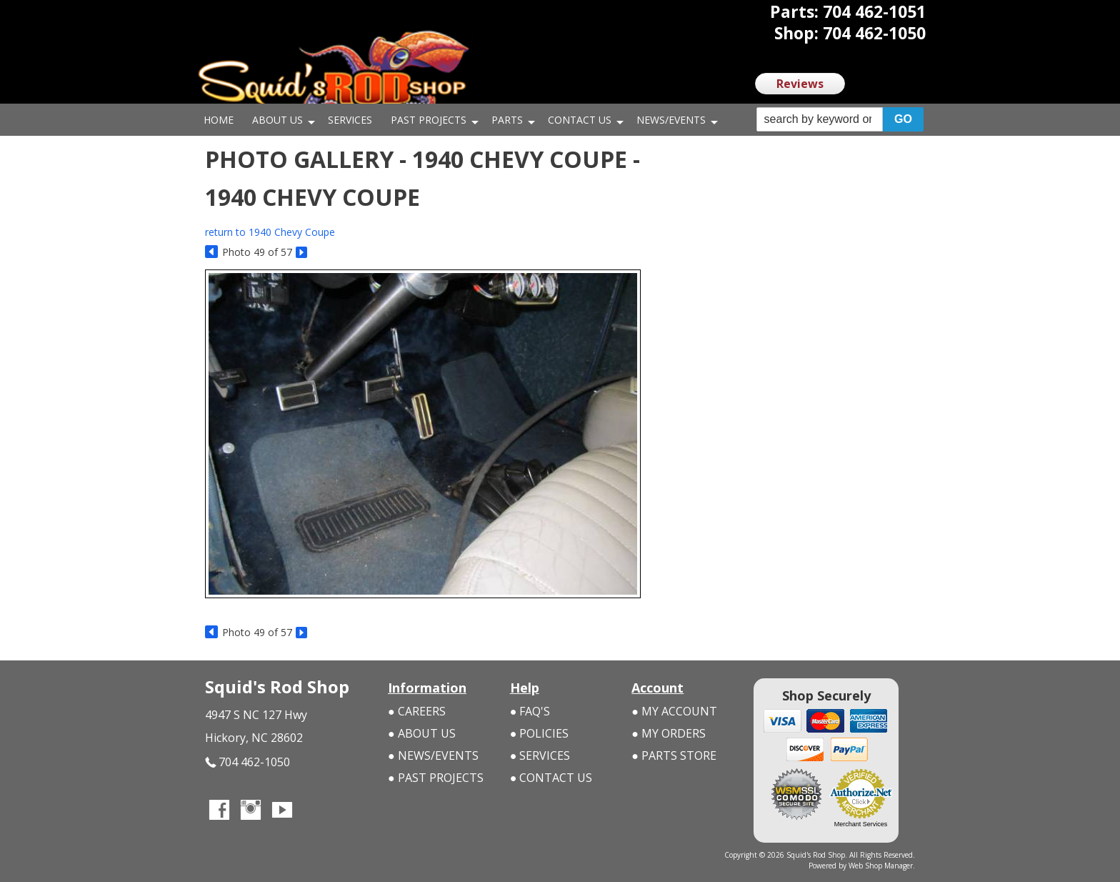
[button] (840, 119)
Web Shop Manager (881, 866)
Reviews (800, 83)
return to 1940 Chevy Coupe (270, 232)
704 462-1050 (247, 762)
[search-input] (819, 119)
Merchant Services (861, 824)
